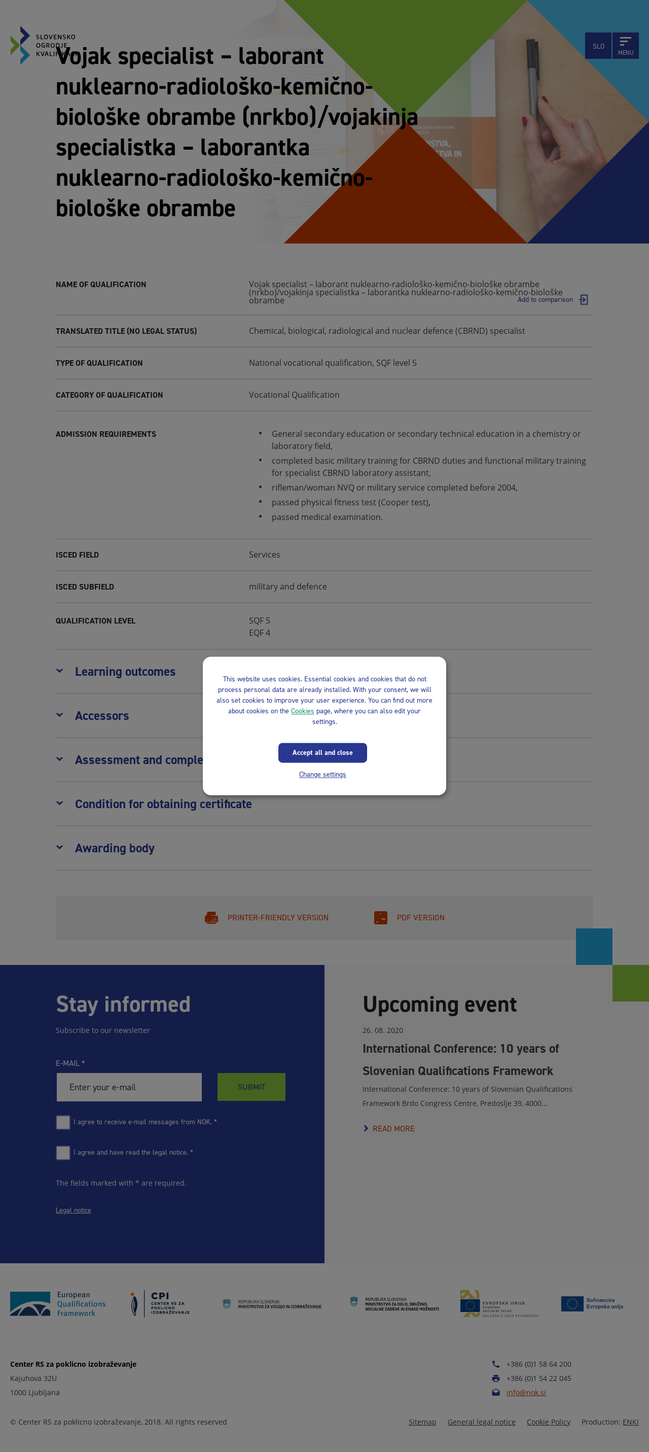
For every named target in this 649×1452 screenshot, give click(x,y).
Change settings (322, 774)
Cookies (302, 711)
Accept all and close (323, 752)
